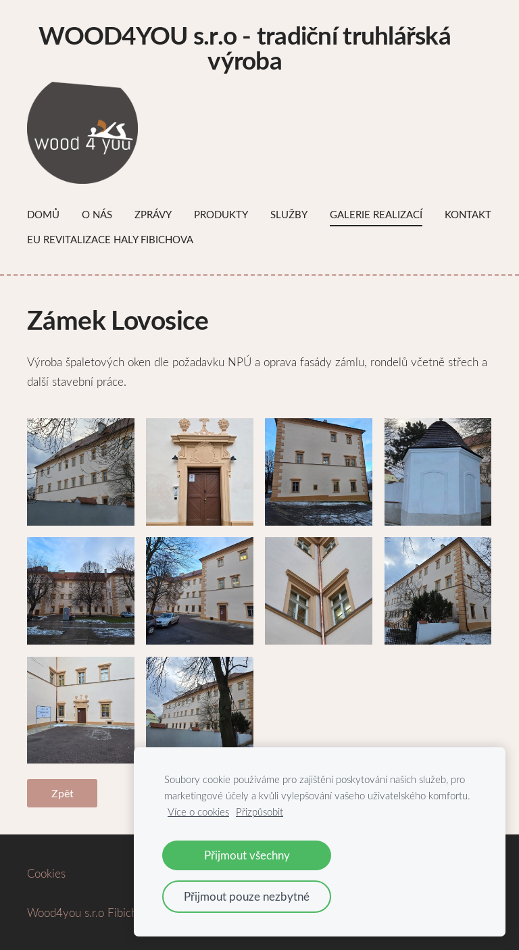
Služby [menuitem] (288, 214)
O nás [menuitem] (97, 214)
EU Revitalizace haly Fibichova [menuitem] (110, 239)
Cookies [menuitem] (46, 873)
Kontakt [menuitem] (468, 214)
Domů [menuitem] (43, 214)
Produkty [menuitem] (221, 214)
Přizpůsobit (259, 811)
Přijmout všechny (247, 855)
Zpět (62, 793)
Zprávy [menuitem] (153, 214)
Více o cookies (198, 811)
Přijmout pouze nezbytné (247, 896)
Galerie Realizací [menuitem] (376, 214)
